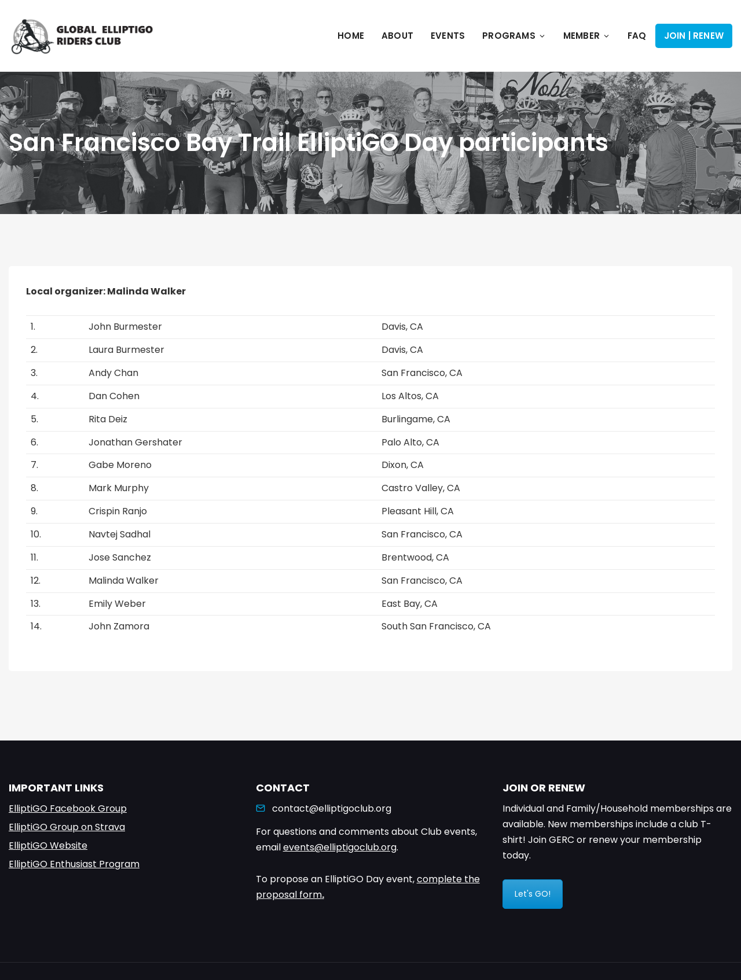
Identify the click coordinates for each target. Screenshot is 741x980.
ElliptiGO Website (48, 845)
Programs (514, 36)
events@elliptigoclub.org (340, 847)
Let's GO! (533, 894)
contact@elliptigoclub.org (331, 808)
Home (351, 36)
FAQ (637, 36)
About (397, 36)
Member (586, 36)
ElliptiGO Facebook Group (68, 808)
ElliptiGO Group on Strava (67, 827)
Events (448, 36)
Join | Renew (694, 36)
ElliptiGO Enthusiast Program (74, 864)
